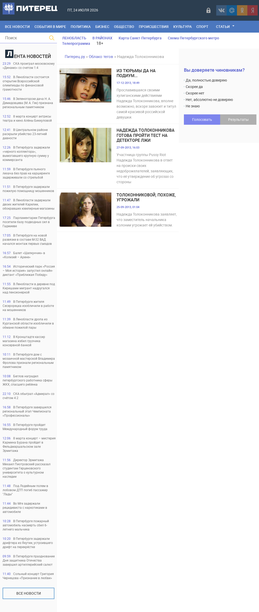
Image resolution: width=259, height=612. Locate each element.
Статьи (223, 26)
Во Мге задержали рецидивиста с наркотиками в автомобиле (25, 507)
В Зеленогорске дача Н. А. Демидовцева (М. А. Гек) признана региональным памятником (28, 103)
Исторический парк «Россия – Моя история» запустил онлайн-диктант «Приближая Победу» (29, 270)
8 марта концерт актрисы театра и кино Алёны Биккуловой (27, 118)
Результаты (238, 119)
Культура (182, 26)
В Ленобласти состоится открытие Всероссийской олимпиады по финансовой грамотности (26, 83)
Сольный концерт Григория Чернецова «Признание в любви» (28, 576)
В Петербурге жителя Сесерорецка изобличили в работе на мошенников (28, 305)
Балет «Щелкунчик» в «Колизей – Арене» (24, 255)
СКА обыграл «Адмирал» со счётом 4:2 (28, 396)
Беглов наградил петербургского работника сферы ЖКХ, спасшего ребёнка (27, 380)
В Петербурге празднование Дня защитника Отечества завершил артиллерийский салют (29, 560)
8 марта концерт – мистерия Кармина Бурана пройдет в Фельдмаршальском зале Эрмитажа (29, 444)
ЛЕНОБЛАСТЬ (74, 37)
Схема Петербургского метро (193, 37)
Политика (81, 26)
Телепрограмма (76, 43)
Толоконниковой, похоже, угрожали (146, 197)
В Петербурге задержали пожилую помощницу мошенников (28, 189)
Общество (124, 26)
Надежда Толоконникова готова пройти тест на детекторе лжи (146, 135)
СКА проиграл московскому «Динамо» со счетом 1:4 (29, 65)
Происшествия (154, 26)
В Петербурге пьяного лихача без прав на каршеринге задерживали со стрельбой (26, 173)
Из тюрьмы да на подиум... (136, 73)
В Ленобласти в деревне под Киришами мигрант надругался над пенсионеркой (29, 288)
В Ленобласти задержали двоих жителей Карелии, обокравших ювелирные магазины (28, 204)
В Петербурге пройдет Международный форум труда (25, 427)
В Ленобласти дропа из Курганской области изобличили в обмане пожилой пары (28, 323)
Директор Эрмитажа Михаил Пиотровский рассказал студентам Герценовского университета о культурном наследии (27, 468)
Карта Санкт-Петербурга (140, 37)
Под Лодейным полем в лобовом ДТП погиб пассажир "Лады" (25, 490)
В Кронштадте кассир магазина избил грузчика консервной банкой (24, 341)
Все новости (28, 593)
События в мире (50, 26)
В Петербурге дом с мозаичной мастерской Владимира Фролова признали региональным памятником (29, 360)
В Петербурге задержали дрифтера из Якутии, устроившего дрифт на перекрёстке (28, 542)
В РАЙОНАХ (102, 37)
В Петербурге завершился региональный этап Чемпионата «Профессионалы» (27, 411)
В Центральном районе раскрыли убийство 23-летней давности (25, 134)
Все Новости (17, 26)
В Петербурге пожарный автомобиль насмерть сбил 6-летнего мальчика (26, 525)
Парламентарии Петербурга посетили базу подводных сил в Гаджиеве (29, 222)
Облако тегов (101, 56)
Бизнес (102, 26)
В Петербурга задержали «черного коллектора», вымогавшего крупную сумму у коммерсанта (26, 153)
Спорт (202, 26)
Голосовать (202, 119)
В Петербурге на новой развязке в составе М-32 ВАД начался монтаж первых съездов (27, 239)
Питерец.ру (75, 56)
